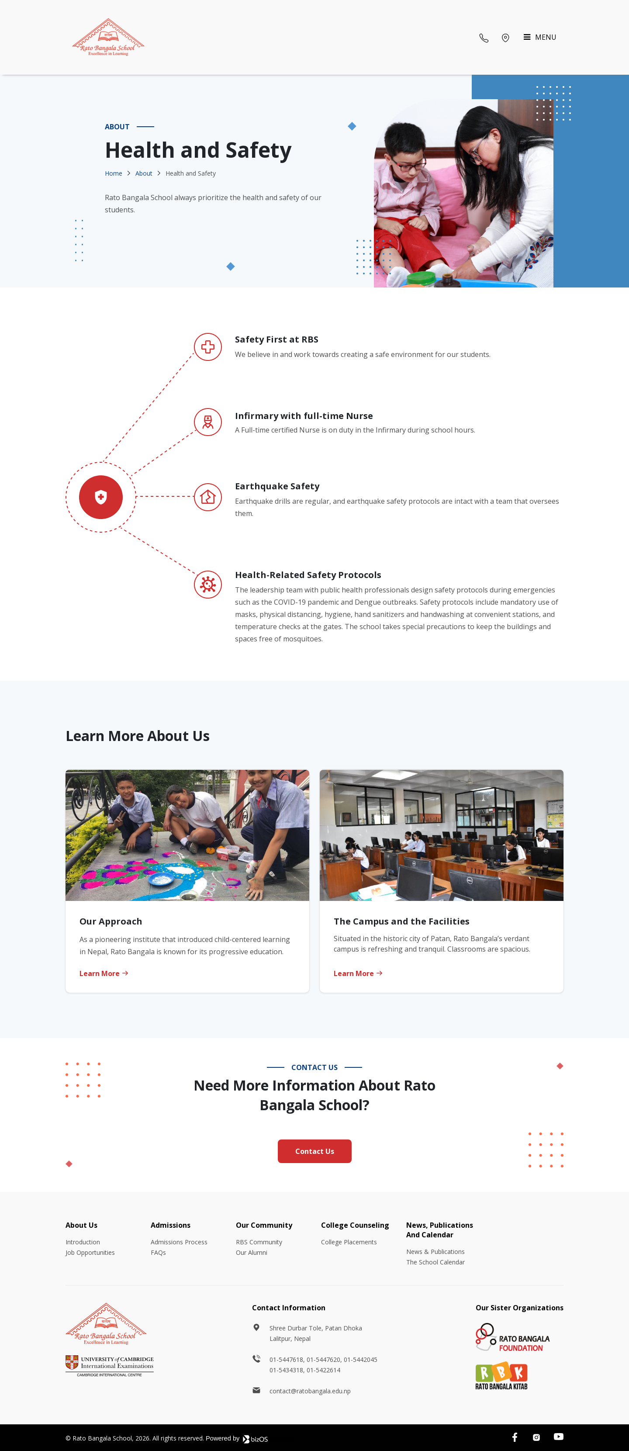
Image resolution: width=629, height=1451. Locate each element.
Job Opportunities (90, 1252)
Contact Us (314, 1151)
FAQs (158, 1252)
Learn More (103, 973)
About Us (81, 1225)
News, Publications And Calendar (439, 1230)
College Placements (349, 1242)
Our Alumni (251, 1252)
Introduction (83, 1242)
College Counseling (355, 1225)
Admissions (170, 1225)
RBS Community (259, 1242)
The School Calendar (435, 1262)
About (143, 173)
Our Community (264, 1225)
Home (113, 173)
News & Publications (435, 1251)
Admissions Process (179, 1242)
